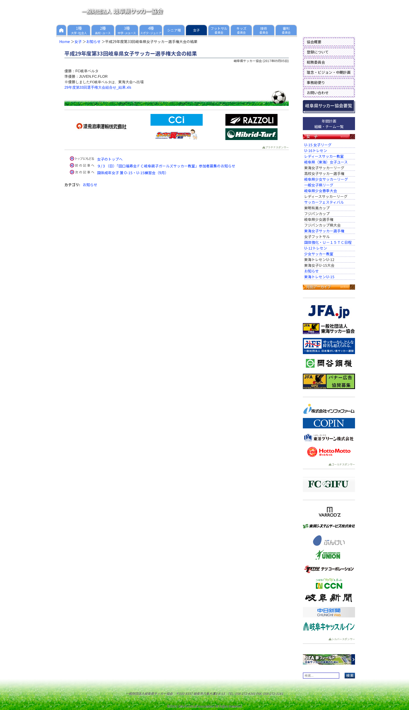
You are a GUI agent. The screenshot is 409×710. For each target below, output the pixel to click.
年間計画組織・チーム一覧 (329, 123)
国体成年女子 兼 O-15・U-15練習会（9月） (133, 172)
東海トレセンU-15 (319, 276)
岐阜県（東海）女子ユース (326, 162)
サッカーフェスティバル (324, 202)
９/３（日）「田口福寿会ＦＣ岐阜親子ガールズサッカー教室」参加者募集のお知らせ (166, 165)
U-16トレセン (315, 150)
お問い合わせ (318, 92)
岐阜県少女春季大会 (320, 190)
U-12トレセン (315, 248)
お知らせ (93, 41)
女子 (78, 41)
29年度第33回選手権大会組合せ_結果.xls (97, 87)
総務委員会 (316, 62)
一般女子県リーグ (318, 184)
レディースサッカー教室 (324, 156)
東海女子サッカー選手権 (324, 230)
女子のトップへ (110, 159)
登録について (318, 51)
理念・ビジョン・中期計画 (329, 72)
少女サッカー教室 (318, 253)
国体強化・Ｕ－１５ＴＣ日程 (328, 242)
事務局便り (316, 82)
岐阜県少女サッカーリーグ (326, 179)
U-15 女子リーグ (318, 144)
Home (64, 41)
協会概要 (314, 41)
